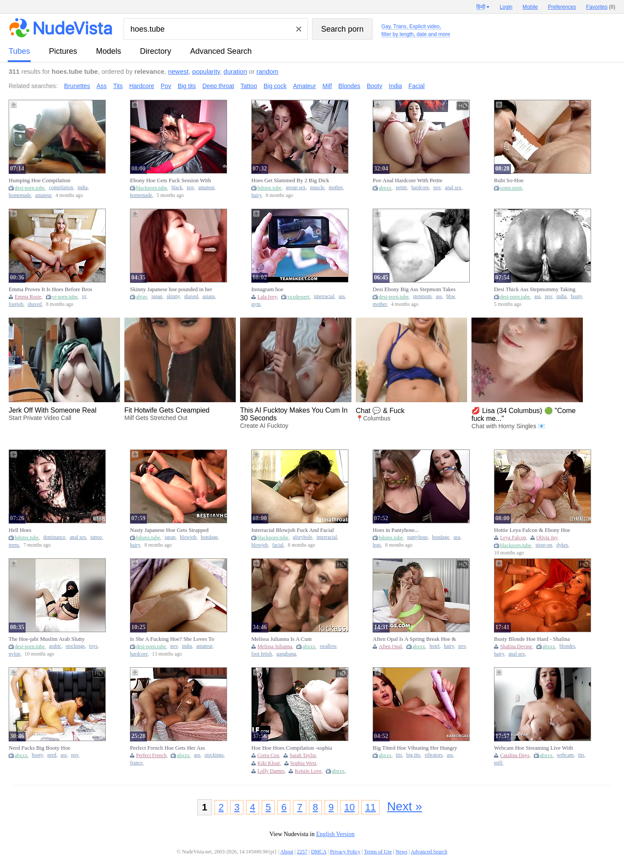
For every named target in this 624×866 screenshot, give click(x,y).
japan (156, 296)
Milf (327, 85)
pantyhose (417, 537)
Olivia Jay (546, 538)
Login (506, 7)
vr (84, 296)
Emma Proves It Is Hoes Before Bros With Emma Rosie (50, 289)
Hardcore (141, 85)
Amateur (304, 85)
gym (255, 304)
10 (349, 807)
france (136, 763)
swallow (328, 646)
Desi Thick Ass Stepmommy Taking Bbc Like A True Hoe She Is (534, 289)
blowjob (188, 537)
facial (277, 545)
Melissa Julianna (274, 646)
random (268, 71)
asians (208, 296)
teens (14, 545)
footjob (16, 304)
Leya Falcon (513, 538)
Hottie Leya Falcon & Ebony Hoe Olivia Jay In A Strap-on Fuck (532, 530)
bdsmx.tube (269, 188)
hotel (434, 646)
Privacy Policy (345, 852)
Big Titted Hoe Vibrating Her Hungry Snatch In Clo (415, 748)
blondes (567, 646)
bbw (450, 296)
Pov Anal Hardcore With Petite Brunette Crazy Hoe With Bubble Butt (410, 180)
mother (335, 187)
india (83, 187)
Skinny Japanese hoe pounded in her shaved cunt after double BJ (171, 289)
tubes (19, 51)
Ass (102, 85)
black (177, 187)
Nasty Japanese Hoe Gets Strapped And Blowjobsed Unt (169, 530)
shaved (35, 304)
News (401, 852)
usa (457, 537)
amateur (43, 195)
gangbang (286, 654)
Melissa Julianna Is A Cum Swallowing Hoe (281, 639)
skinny (172, 296)
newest (178, 71)
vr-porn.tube (65, 297)
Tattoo (248, 85)
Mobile (530, 7)
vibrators (434, 755)
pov (190, 187)
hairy (256, 195)
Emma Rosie (28, 297)
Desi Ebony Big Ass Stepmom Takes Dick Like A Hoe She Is (414, 289)
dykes (562, 545)
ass (341, 296)
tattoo (96, 537)
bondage (209, 537)
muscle (317, 187)
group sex (296, 187)
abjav (141, 297)
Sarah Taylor (302, 755)
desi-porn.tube (30, 188)
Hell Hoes (20, 530)
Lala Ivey (267, 297)
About (286, 852)
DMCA (318, 852)
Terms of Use (378, 852)
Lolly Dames (270, 771)
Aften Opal (390, 646)
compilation (61, 187)
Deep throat (218, 85)
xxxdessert (298, 297)
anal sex (453, 187)
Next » (404, 806)
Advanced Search (221, 51)
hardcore (420, 187)
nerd (51, 755)
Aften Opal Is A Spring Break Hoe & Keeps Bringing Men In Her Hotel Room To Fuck (414, 639)
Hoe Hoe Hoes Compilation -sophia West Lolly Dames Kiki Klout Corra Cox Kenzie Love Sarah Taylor (292, 748)
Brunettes (77, 85)
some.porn (511, 188)
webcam (565, 755)
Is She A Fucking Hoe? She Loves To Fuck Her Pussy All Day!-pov (172, 639)
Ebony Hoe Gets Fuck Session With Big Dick (170, 180)
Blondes (349, 85)
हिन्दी (480, 7)
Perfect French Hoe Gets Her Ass (167, 748)
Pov (166, 85)
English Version (335, 834)
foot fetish (261, 654)
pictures (63, 51)
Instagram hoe (267, 289)
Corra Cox (268, 755)
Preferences (562, 7)
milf (498, 763)
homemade (20, 195)
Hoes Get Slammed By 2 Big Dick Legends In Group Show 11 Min (290, 180)
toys (93, 646)
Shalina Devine (516, 646)
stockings (74, 646)
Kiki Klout (268, 763)
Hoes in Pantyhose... (396, 530)
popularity (206, 71)
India (395, 85)
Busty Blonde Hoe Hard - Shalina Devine (532, 639)
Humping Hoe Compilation (39, 180)
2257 (302, 852)
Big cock (274, 85)
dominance (54, 537)
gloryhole (302, 537)
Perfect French (151, 755)
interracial (324, 296)
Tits (118, 85)
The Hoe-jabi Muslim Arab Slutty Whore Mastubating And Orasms (46, 639)
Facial (417, 85)
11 (370, 807)
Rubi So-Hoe (508, 180)
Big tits (187, 85)
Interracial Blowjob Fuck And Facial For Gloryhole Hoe (292, 530)
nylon (14, 654)
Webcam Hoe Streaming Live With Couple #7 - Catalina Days (533, 748)
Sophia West (303, 763)
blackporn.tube (151, 188)
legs (377, 545)
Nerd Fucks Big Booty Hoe (39, 748)
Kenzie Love (308, 771)
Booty (374, 85)
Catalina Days (515, 755)
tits (399, 755)
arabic (55, 646)
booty (576, 296)
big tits (413, 755)
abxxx (385, 188)
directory (155, 51)
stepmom (422, 296)
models (108, 51)
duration (235, 71)
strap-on (544, 545)
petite (401, 187)
